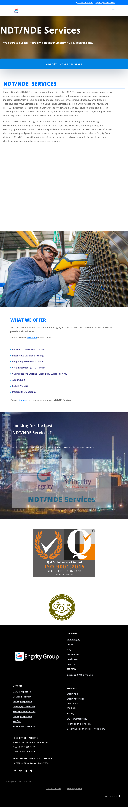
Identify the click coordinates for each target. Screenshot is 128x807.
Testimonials (73, 654)
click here (32, 337)
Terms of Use (53, 788)
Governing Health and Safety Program (86, 729)
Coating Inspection (22, 716)
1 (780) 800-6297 (85, 2)
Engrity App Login (111, 796)
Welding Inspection (22, 701)
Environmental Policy (77, 719)
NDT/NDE (17, 721)
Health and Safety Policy (79, 724)
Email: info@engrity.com (24, 751)
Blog (69, 649)
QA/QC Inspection (22, 691)
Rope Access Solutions (24, 726)
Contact (71, 664)
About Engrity (73, 639)
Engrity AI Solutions (76, 699)
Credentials (72, 659)
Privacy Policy (74, 788)
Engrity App (72, 694)
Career (70, 644)
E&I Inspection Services (24, 711)
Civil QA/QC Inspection (24, 706)
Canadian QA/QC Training (80, 675)
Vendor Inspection (22, 696)
